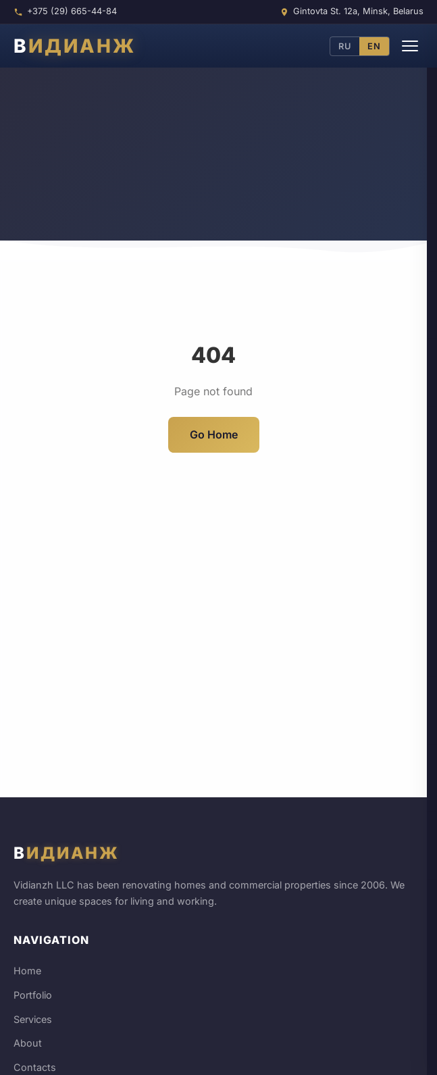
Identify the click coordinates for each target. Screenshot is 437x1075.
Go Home (214, 434)
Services (33, 1019)
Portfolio (33, 995)
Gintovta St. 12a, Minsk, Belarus (358, 11)
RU (344, 46)
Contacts (35, 1067)
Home (27, 970)
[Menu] (409, 46)
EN (374, 46)
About (28, 1043)
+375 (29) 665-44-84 (72, 11)
